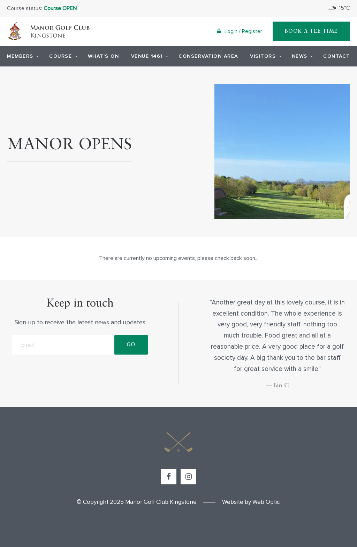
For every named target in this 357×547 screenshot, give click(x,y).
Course (62, 56)
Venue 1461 (149, 56)
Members (22, 56)
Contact (336, 56)
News (301, 56)
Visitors (265, 56)
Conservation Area (208, 56)
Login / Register (239, 31)
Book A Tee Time (311, 31)
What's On (103, 56)
